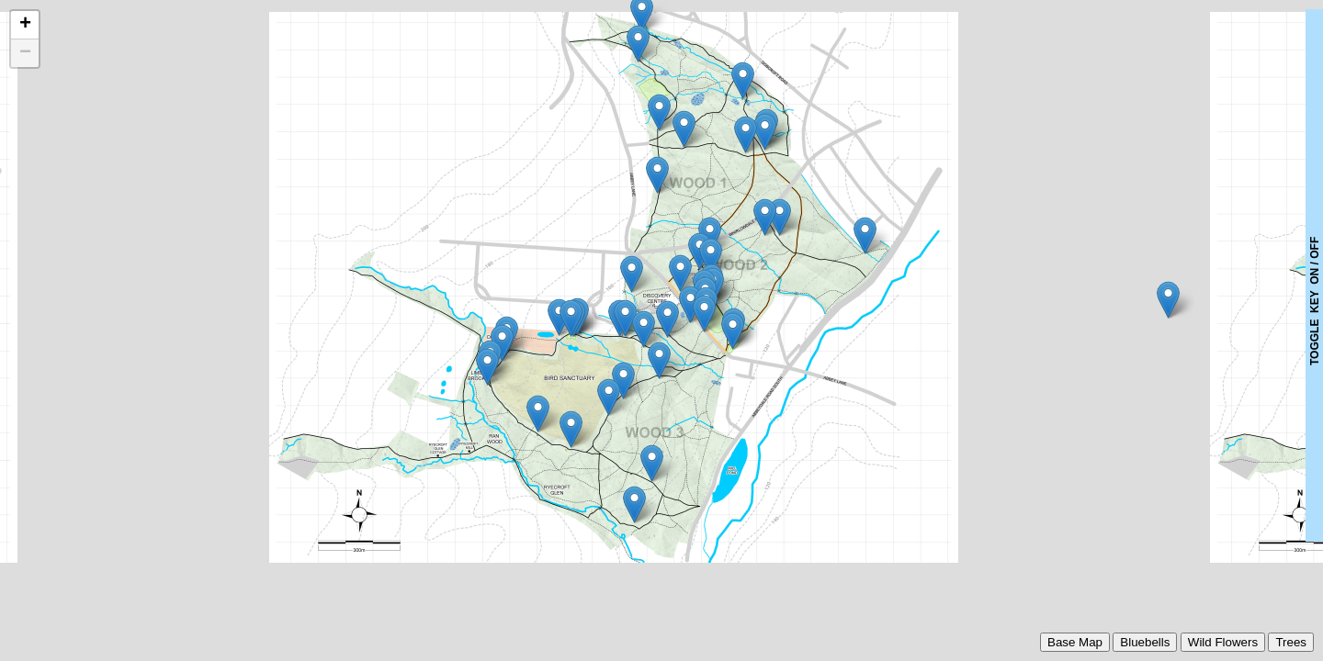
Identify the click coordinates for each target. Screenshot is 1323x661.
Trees (1290, 642)
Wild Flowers (1223, 642)
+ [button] (25, 25)
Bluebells (1145, 642)
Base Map (1074, 642)
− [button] (25, 53)
